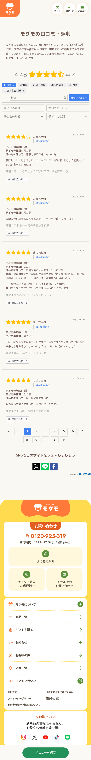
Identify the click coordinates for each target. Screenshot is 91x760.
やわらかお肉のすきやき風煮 (31, 225)
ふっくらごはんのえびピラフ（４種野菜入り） (42, 171)
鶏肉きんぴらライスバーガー (31, 353)
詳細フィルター (79, 97)
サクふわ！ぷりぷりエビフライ (33, 295)
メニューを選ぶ (45, 753)
